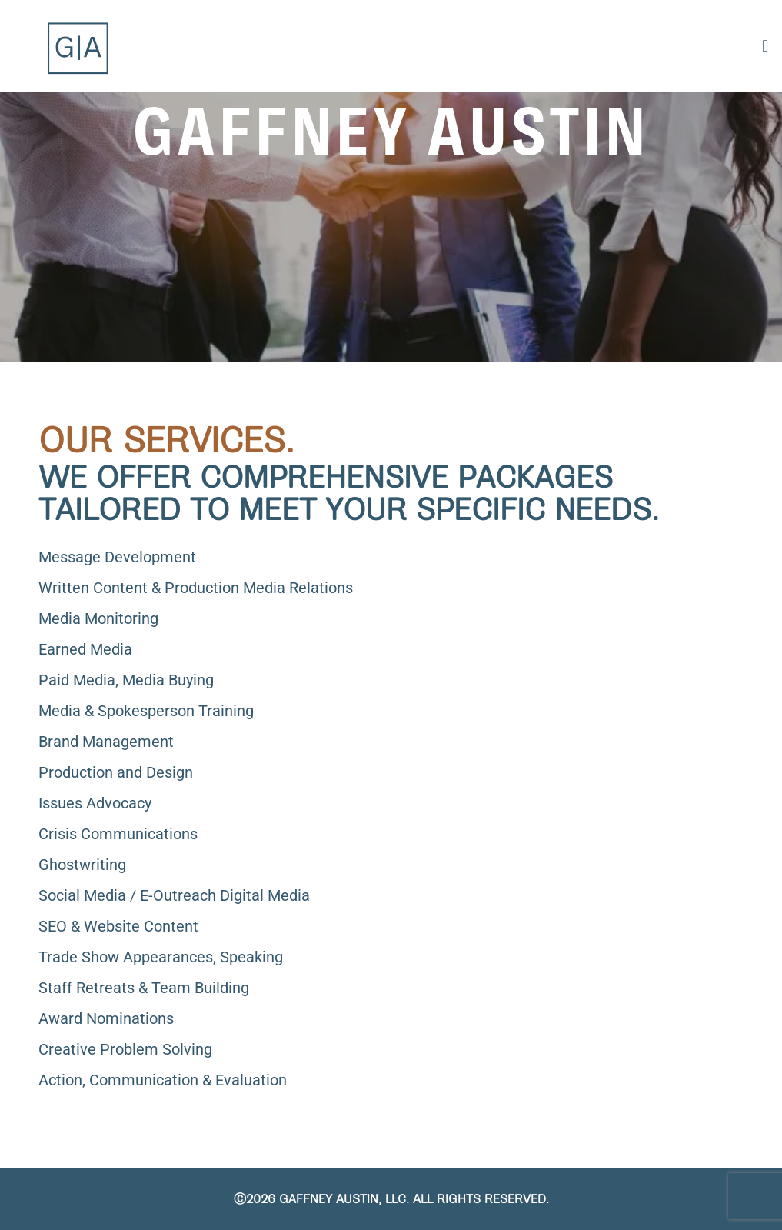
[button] (765, 46)
